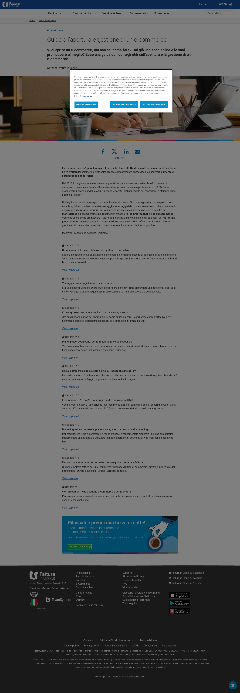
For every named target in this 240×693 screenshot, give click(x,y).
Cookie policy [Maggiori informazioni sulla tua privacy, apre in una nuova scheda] (86, 96)
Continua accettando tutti (154, 104)
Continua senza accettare (124, 104)
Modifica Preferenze (86, 104)
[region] (121, 90)
